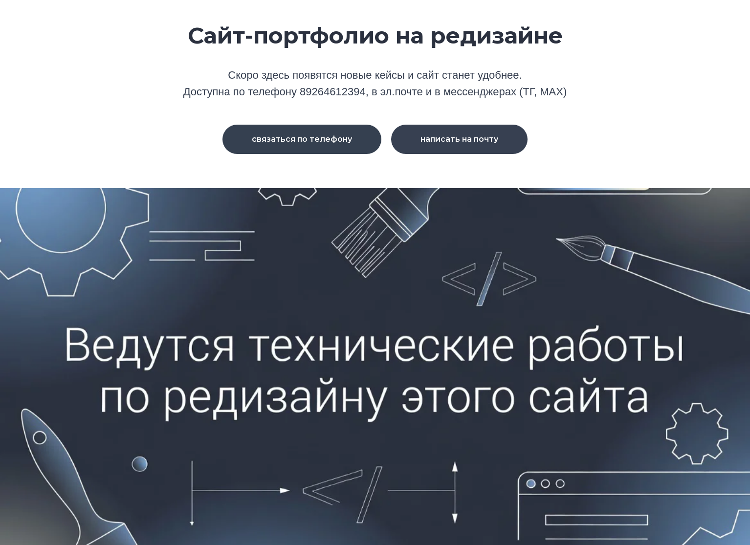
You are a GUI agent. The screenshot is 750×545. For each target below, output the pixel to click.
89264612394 (333, 92)
